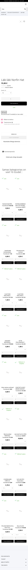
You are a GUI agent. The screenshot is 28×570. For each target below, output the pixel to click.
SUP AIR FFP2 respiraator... (20, 480)
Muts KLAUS (20, 526)
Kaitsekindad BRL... (7, 204)
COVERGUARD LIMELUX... (7, 480)
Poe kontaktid (5, 556)
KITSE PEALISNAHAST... (20, 341)
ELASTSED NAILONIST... (7, 294)
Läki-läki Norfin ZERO (20, 434)
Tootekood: (4, 85)
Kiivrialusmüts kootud (20, 251)
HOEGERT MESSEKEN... (7, 341)
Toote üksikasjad (14, 137)
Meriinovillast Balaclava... (7, 434)
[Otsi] (25, 9)
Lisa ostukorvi (14, 103)
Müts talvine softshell (7, 387)
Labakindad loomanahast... (8, 251)
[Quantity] (7, 215)
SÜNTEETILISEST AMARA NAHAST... (20, 388)
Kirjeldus (14, 134)
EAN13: (3, 87)
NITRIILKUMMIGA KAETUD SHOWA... (20, 204)
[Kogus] (10, 99)
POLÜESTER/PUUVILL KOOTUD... (7, 526)
